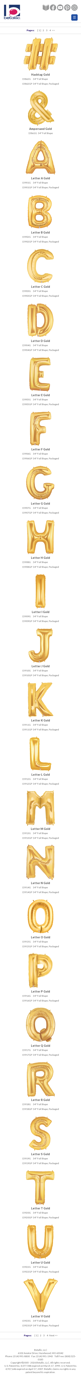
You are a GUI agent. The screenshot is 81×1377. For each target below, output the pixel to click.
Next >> (53, 1335)
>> (53, 30)
